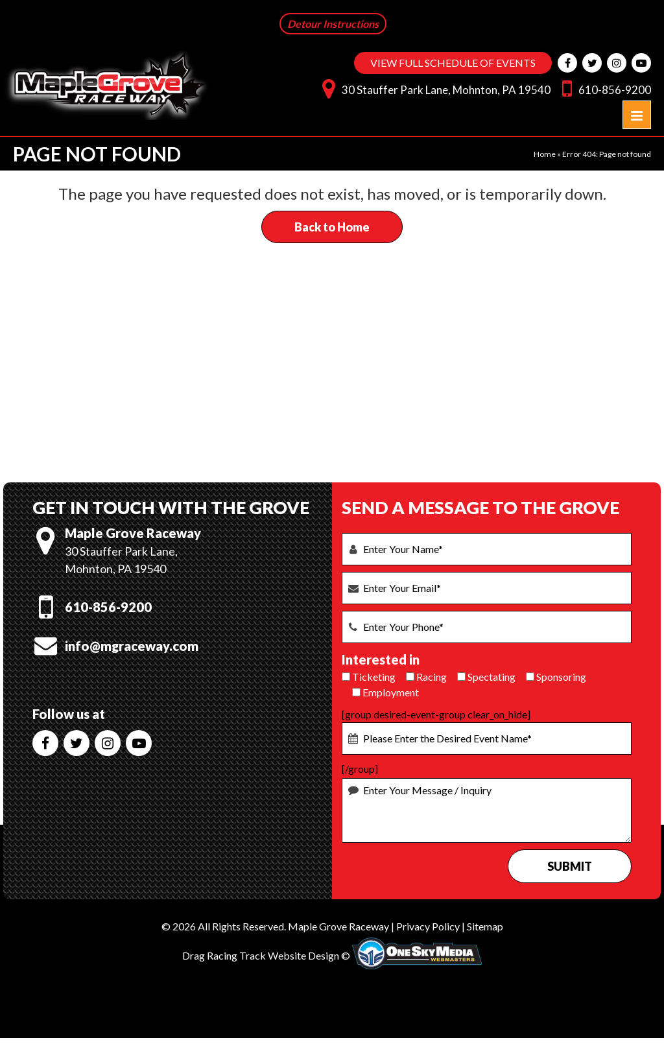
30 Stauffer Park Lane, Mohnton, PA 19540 (433, 88)
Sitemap (485, 926)
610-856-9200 (603, 88)
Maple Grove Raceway (338, 926)
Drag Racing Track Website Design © (266, 955)
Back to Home (332, 227)
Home (545, 154)
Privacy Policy (428, 926)
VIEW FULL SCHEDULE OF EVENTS (453, 62)
